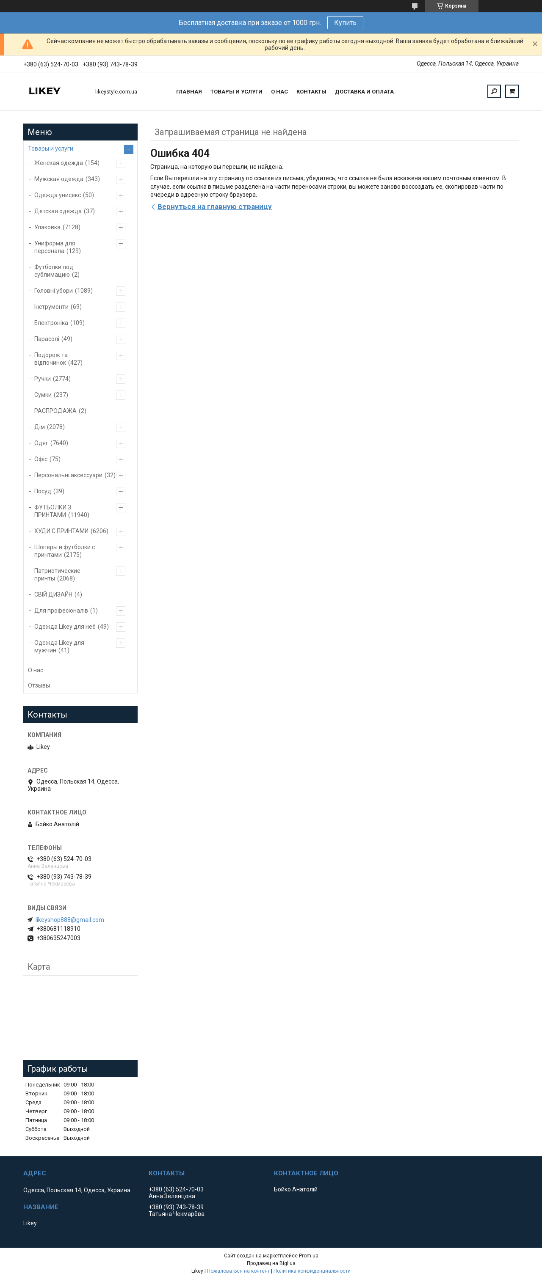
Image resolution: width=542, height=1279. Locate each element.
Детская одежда (58, 211)
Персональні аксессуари (68, 475)
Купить (345, 23)
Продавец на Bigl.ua (271, 1263)
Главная (189, 91)
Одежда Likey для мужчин (59, 646)
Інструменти (51, 306)
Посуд (42, 491)
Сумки (43, 394)
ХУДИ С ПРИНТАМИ (61, 531)
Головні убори (53, 290)
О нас (279, 91)
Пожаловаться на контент (238, 1271)
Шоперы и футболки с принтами (64, 551)
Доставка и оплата (364, 91)
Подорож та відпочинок (51, 359)
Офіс (40, 459)
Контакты (311, 91)
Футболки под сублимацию (53, 271)
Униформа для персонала (54, 247)
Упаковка (47, 227)
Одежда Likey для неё (65, 626)
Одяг (41, 443)
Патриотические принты (57, 574)
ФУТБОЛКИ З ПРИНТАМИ (52, 511)
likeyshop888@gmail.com (70, 919)
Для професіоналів (61, 610)
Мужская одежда (58, 179)
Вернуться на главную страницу (215, 206)
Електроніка (51, 322)
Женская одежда (58, 163)
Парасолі (46, 339)
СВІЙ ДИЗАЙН (53, 594)
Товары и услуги (236, 91)
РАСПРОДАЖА (55, 410)
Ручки (42, 378)
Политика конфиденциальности (312, 1271)
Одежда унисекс (57, 195)
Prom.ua (308, 1256)
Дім (39, 427)
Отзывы (39, 685)
